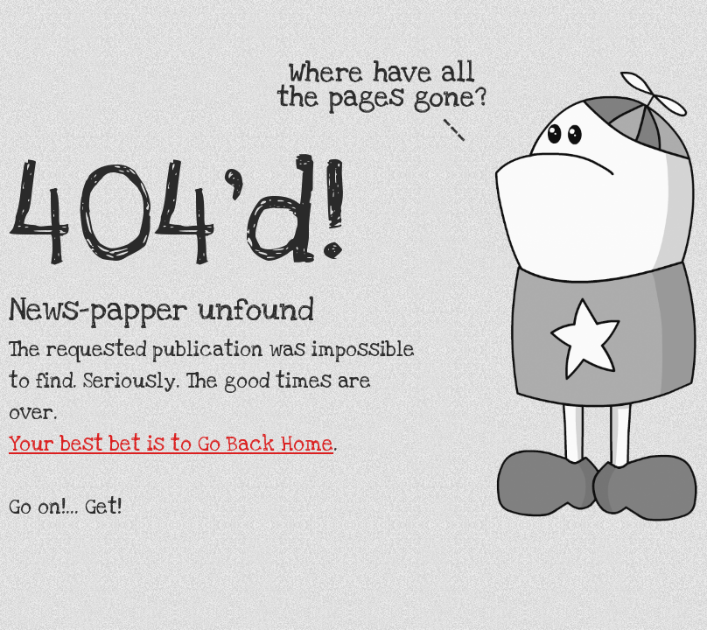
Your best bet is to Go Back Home (171, 444)
